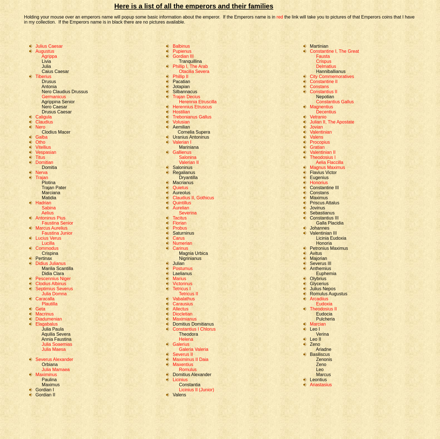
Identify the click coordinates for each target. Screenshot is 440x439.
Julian (178, 263)
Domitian (44, 162)
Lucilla (47, 243)
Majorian (318, 258)
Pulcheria (325, 319)
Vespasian (46, 152)
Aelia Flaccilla (329, 162)
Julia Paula (53, 329)
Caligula (44, 117)
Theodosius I (323, 157)
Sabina (48, 207)
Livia (46, 61)
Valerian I (182, 142)
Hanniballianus (331, 71)
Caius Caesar (55, 71)
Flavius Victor (323, 172)
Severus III (320, 263)
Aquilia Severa (56, 334)
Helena (186, 339)
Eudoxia (324, 303)
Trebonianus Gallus (192, 117)
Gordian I (45, 389)
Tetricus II (188, 293)
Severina (188, 213)
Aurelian (181, 207)
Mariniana (189, 147)
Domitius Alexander (192, 374)
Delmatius (326, 66)
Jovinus (317, 207)
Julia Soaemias (57, 344)
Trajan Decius (186, 96)
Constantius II (323, 91)
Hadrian (43, 202)
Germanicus (54, 96)
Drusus (49, 81)
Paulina (49, 379)
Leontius (318, 379)
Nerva (42, 172)
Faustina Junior (57, 233)
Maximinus (46, 374)
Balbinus (181, 46)
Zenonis (323, 359)
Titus (40, 157)
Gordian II (45, 394)
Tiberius (43, 76)
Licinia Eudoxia (331, 238)
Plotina (49, 182)
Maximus (51, 384)
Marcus (323, 374)
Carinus (180, 248)
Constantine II (324, 81)
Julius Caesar (49, 46)
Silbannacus (185, 91)
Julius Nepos (323, 288)
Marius (179, 278)
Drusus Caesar (57, 111)
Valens (179, 394)
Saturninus (183, 233)
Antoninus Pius (51, 218)
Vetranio (318, 117)
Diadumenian (49, 319)
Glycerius (319, 283)
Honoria (324, 243)
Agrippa (49, 56)
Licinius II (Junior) (196, 389)
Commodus (47, 248)
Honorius (319, 182)
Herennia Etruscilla (198, 101)
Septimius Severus (54, 288)
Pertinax (44, 258)
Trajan (42, 177)
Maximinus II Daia (190, 359)
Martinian (319, 46)
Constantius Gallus (335, 101)
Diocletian (182, 314)
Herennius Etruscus (192, 106)
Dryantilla (188, 177)
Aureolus (181, 192)
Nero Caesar (54, 106)
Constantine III (324, 187)
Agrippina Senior (57, 101)
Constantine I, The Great (334, 51)
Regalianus (184, 172)
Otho (40, 142)
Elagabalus (47, 324)
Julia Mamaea (55, 369)
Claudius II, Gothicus (193, 197)
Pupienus (182, 51)
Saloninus (182, 167)
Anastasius (321, 384)
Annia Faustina (57, 339)
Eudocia (324, 314)
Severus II (183, 354)
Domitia (49, 167)
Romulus (187, 369)
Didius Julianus (51, 263)
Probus (180, 228)
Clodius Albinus (51, 283)
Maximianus (184, 319)
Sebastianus (322, 213)
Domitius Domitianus (193, 324)
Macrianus (183, 182)
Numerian (182, 243)
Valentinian (321, 132)
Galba (42, 137)
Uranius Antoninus (191, 137)
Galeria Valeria (193, 349)
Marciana (51, 192)
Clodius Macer (56, 132)
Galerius (181, 344)
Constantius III (324, 218)
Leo (320, 369)
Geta (40, 309)
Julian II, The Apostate (332, 122)
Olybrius (318, 278)
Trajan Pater (54, 187)
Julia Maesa (54, 349)
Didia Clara (53, 273)
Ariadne (323, 349)
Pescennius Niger (53, 278)
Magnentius (321, 106)
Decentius (326, 111)
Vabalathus (184, 298)
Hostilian (181, 111)
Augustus (45, 51)
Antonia (49, 86)
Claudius (44, 122)
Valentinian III (323, 233)
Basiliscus (320, 354)
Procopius (320, 142)
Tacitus (180, 218)
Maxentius (183, 364)
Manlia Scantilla (57, 268)
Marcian (318, 324)
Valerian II (189, 162)
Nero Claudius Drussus (65, 91)
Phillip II (180, 76)
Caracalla (45, 298)
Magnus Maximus (327, 167)
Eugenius (319, 177)
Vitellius (43, 147)
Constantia (190, 384)
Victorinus (182, 283)
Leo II (315, 339)
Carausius (183, 303)
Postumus (182, 268)
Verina (322, 334)
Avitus (316, 253)
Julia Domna (54, 293)
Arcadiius (319, 298)
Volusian (181, 122)
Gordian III (183, 56)
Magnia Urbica (193, 253)
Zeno (315, 344)
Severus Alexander (54, 359)
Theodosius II (323, 309)
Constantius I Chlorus (194, 329)
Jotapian (181, 86)
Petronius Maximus (329, 248)
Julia (46, 66)
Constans (319, 86)
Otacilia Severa (194, 71)
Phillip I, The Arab (190, 66)
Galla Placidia (330, 223)
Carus (179, 238)
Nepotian (325, 96)
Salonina (187, 157)
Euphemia (326, 273)
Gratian (317, 147)
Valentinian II (322, 152)
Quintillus (182, 202)
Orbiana (50, 364)
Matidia (49, 197)
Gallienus (182, 152)
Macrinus (45, 314)
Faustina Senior (57, 223)
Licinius (180, 379)
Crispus (323, 61)
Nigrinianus (190, 258)
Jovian (316, 127)
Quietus (180, 187)
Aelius (46, 213)
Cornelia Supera (194, 132)
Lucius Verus (48, 238)
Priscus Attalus (324, 202)
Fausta (323, 56)
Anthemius (320, 268)
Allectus (180, 309)
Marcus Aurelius (52, 228)
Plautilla (47, 303)
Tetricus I (182, 288)
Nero (40, 127)
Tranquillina (190, 61)
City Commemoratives (332, 76)
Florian (179, 223)
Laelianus (182, 273)
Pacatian (181, 81)
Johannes (319, 228)
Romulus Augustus (328, 293)
